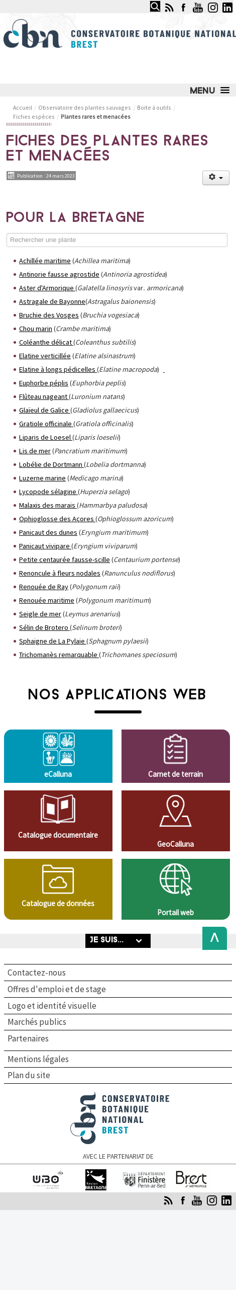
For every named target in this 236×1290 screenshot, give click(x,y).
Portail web (175, 912)
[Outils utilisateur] (215, 178)
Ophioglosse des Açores (56, 518)
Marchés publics (37, 1021)
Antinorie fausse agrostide (59, 274)
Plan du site (29, 1075)
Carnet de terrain (175, 774)
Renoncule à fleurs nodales (59, 573)
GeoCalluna (175, 844)
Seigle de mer (40, 613)
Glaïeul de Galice (44, 410)
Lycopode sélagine (47, 491)
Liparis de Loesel (45, 437)
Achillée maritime (45, 260)
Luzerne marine (42, 477)
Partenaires (28, 1039)
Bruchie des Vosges (49, 314)
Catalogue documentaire (58, 835)
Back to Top (211, 938)
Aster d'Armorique (46, 287)
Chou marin (35, 328)
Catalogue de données (58, 903)
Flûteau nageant (43, 396)
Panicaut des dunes (48, 532)
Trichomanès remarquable (58, 654)
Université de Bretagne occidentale (48, 1178)
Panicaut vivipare (44, 545)
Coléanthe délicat (45, 342)
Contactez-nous (37, 972)
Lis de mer (35, 450)
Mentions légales (38, 1059)
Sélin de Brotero (43, 627)
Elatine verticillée (45, 355)
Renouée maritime (46, 600)
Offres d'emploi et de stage (57, 989)
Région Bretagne (96, 1173)
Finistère (144, 1173)
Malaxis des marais (47, 505)
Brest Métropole (192, 1173)
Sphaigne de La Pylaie (52, 641)
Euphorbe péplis (43, 382)
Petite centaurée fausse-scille (64, 559)
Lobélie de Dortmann (50, 464)
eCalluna (58, 774)
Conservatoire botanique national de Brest (120, 1096)
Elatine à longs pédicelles (57, 369)
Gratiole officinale (45, 423)
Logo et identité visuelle (52, 1005)
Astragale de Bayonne (52, 301)
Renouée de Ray (43, 586)
